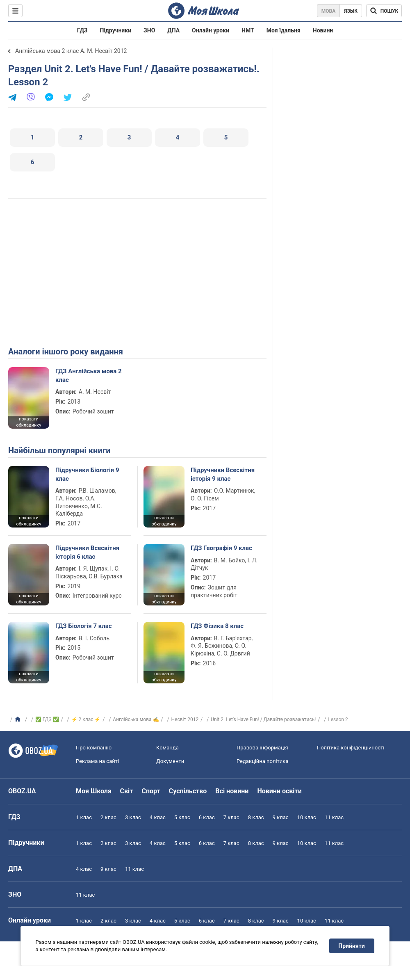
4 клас (158, 817)
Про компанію (94, 747)
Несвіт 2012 (184, 719)
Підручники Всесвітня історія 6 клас (87, 552)
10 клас (306, 817)
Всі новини (231, 791)
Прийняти (352, 946)
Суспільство (188, 791)
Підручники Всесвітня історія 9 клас (223, 474)
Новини (323, 30)
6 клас (207, 817)
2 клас (108, 817)
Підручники (116, 30)
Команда (167, 747)
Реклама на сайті (97, 761)
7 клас (231, 817)
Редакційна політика (262, 761)
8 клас (256, 817)
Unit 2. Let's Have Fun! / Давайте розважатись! (263, 719)
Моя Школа (94, 791)
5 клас (182, 817)
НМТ (247, 30)
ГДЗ (82, 30)
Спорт (150, 791)
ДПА (173, 30)
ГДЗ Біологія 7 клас (83, 626)
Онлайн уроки (210, 30)
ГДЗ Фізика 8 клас (217, 626)
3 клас (133, 817)
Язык (351, 11)
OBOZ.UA (22, 791)
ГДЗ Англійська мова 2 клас (88, 375)
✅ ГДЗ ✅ (47, 719)
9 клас (281, 817)
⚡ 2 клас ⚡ (86, 719)
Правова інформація (262, 747)
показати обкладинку (28, 422)
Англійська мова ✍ (136, 719)
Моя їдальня (283, 30)
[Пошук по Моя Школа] (384, 11)
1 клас (84, 817)
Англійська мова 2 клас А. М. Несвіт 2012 (71, 51)
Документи (170, 761)
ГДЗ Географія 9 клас (221, 548)
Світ (126, 791)
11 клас (334, 817)
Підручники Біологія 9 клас (87, 474)
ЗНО (149, 30)
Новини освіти (279, 791)
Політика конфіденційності (350, 747)
